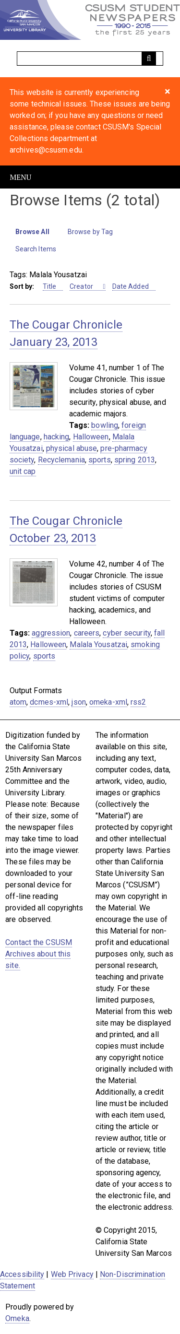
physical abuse (71, 448)
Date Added (130, 286)
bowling (104, 425)
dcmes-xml (49, 702)
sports (99, 459)
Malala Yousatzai (98, 644)
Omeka (17, 1318)
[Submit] (149, 58)
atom (18, 702)
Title (50, 286)
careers (87, 632)
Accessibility (22, 1274)
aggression (51, 632)
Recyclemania (61, 459)
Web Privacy (72, 1274)
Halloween (91, 436)
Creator (82, 286)
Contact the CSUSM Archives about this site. (38, 954)
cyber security (126, 632)
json (78, 702)
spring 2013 (134, 459)
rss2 (138, 702)
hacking (57, 436)
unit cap (23, 471)
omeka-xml (108, 702)
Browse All (32, 232)
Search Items (35, 249)
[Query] (90, 58)
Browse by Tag (90, 232)
